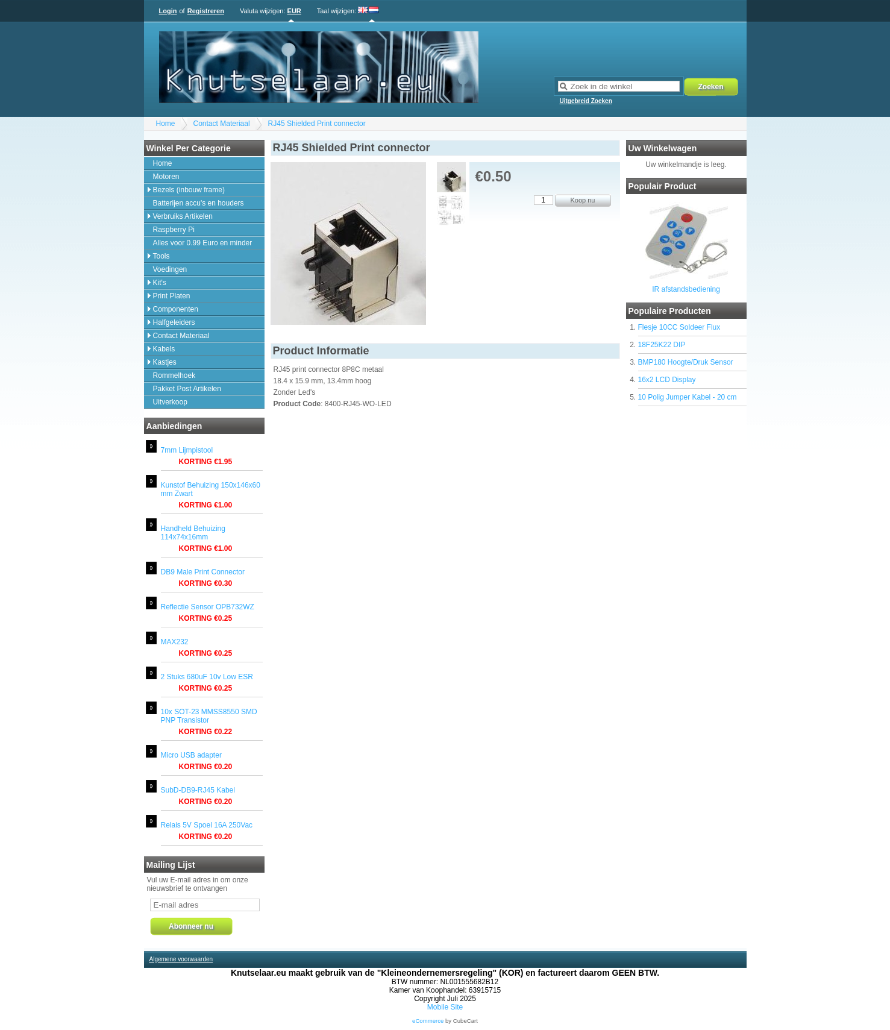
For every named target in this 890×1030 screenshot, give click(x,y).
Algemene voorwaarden (181, 959)
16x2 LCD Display (667, 379)
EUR (294, 10)
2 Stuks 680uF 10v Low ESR (207, 677)
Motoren (166, 176)
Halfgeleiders (174, 322)
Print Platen (171, 296)
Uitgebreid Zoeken (586, 101)
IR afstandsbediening (686, 289)
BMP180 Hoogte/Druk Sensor (685, 362)
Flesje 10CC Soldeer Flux (679, 327)
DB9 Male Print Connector (203, 572)
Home (165, 123)
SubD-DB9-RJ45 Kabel (198, 790)
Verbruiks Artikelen (183, 216)
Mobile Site (445, 1007)
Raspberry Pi (174, 229)
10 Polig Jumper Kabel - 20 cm (687, 397)
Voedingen (170, 269)
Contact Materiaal (221, 123)
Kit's (159, 282)
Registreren (205, 10)
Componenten (175, 309)
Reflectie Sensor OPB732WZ (207, 607)
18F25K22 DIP (662, 345)
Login (168, 10)
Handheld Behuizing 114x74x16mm (193, 532)
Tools (161, 256)
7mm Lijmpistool (187, 450)
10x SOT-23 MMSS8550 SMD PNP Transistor (209, 716)
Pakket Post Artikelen (187, 389)
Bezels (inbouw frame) (189, 190)
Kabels (164, 349)
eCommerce (427, 1020)
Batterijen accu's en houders (198, 203)
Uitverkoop (170, 402)
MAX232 (175, 642)
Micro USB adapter (191, 755)
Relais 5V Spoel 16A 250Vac (207, 825)
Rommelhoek (174, 375)
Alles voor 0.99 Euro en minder (202, 243)
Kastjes (165, 362)
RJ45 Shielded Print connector (317, 123)
